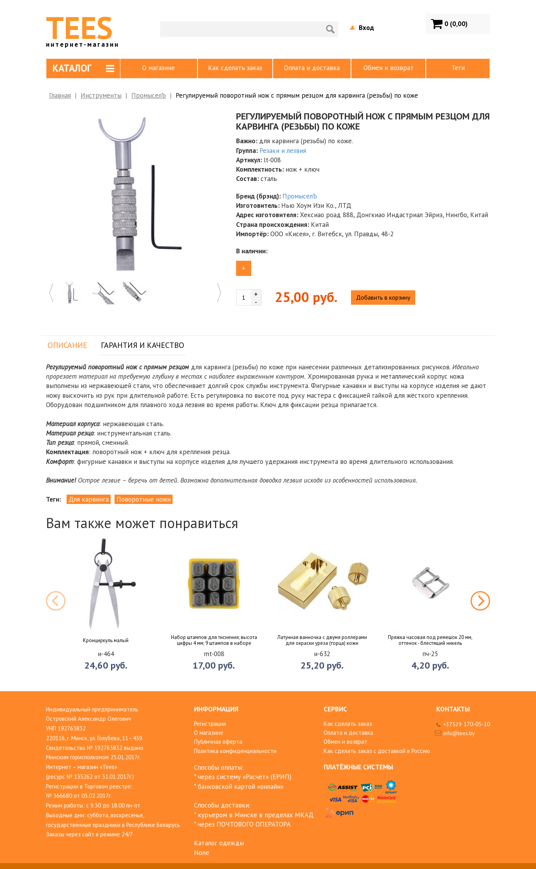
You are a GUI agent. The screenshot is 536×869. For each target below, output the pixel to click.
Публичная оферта (218, 741)
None (201, 852)
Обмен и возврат (388, 67)
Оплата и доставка (312, 67)
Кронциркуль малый (106, 640)
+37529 (466, 724)
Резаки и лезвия (282, 150)
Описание (67, 345)
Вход (366, 27)
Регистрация (210, 723)
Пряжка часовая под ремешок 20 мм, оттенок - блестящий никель (430, 640)
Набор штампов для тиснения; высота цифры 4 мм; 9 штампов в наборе (214, 640)
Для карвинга (89, 499)
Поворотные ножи (143, 499)
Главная (60, 95)
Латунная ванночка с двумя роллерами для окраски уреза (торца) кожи (322, 640)
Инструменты (101, 95)
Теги (458, 67)
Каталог (83, 68)
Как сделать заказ (235, 67)
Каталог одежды (219, 843)
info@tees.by (459, 733)
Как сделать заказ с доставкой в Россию (377, 751)
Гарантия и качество (142, 345)
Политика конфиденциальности (235, 751)
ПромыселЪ (148, 95)
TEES (83, 27)
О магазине (158, 67)
